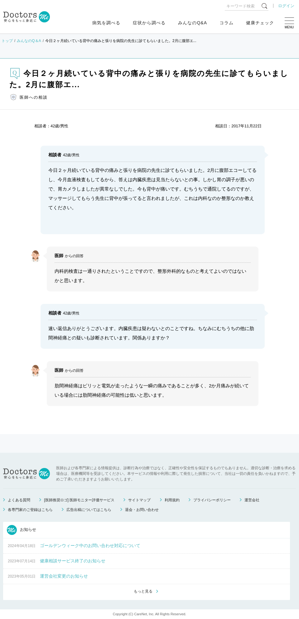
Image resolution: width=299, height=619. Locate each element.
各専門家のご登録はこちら (30, 510)
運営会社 (251, 500)
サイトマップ (139, 500)
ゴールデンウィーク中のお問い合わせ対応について (90, 545)
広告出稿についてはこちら (88, 510)
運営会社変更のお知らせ (64, 576)
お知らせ (21, 530)
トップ (7, 41)
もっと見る (143, 591)
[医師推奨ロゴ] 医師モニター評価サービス (79, 500)
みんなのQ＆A (29, 41)
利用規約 (172, 500)
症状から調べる (149, 22)
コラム (226, 22)
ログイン (286, 5)
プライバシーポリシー (212, 500)
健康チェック (260, 22)
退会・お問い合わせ (142, 510)
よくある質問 (19, 500)
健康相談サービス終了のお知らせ (72, 560)
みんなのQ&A (192, 22)
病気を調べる (106, 22)
